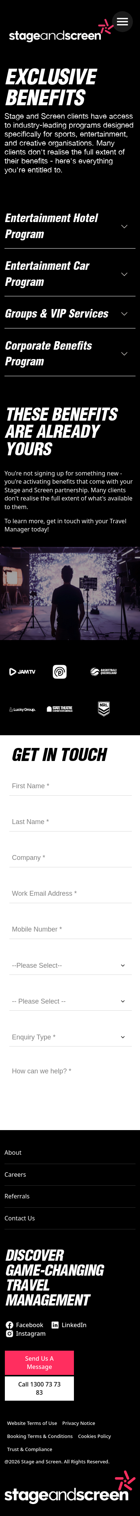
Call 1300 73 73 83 (39, 1388)
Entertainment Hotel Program (50, 226)
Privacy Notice (78, 1423)
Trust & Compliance (29, 1449)
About (12, 1152)
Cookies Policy (94, 1436)
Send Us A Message (39, 1362)
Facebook (29, 1325)
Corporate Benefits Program (47, 354)
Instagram (31, 1333)
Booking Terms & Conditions (40, 1436)
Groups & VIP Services (56, 313)
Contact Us (19, 1218)
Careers (15, 1174)
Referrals (16, 1196)
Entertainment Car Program (46, 274)
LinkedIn (74, 1325)
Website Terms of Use (32, 1423)
